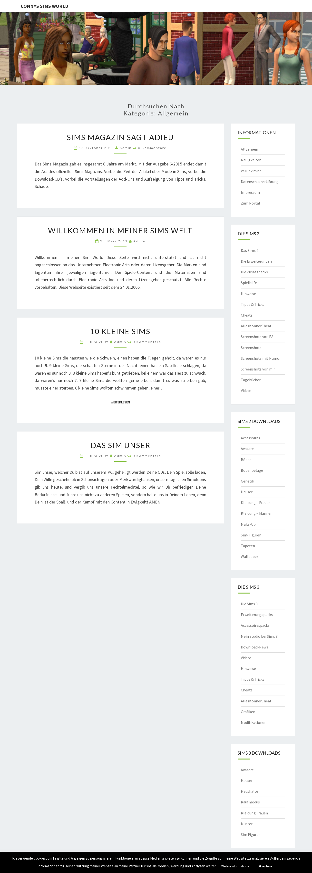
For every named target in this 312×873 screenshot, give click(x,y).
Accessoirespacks (255, 625)
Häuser (247, 491)
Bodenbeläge (252, 470)
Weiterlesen (122, 402)
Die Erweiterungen (256, 261)
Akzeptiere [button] (265, 866)
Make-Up (248, 524)
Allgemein (249, 149)
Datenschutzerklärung (260, 181)
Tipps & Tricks (252, 304)
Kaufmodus (250, 802)
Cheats (247, 315)
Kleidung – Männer (256, 513)
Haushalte (249, 791)
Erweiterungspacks (257, 614)
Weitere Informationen (236, 866)
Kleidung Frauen (254, 813)
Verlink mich (251, 170)
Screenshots (251, 347)
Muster (247, 823)
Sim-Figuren (251, 535)
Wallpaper (249, 556)
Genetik (247, 481)
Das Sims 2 (249, 250)
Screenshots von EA (257, 336)
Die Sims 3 (249, 603)
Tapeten (248, 545)
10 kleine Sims (120, 331)
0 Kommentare (152, 148)
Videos (246, 390)
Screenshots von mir (258, 369)
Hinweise (248, 293)
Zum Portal (250, 203)
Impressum (250, 192)
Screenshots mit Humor (261, 358)
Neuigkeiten (251, 159)
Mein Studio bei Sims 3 (259, 636)
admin (125, 148)
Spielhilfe (249, 282)
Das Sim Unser (120, 445)
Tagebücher (251, 379)
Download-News (254, 647)
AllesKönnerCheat (256, 325)
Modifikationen (253, 722)
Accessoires (250, 437)
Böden (246, 459)
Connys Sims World (44, 6)
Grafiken (248, 711)
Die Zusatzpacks (254, 271)
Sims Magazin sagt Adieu (120, 137)
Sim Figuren (251, 834)
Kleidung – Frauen (256, 502)
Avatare (247, 448)
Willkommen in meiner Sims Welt (120, 230)
